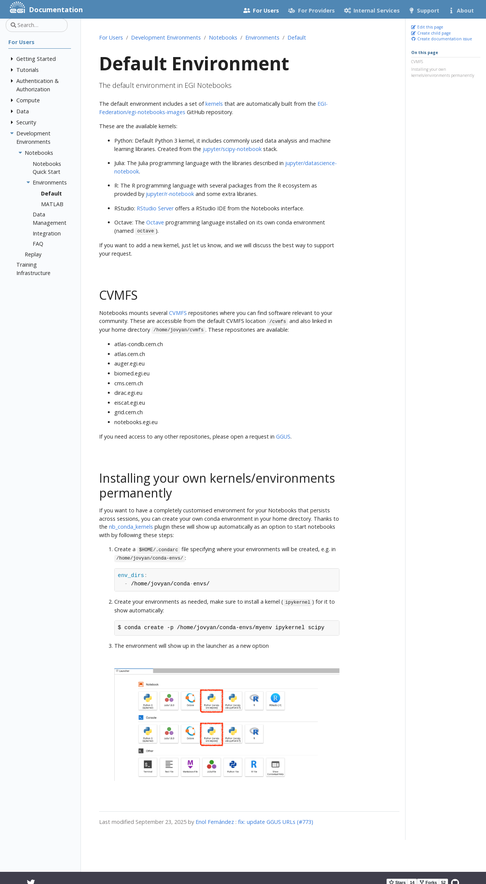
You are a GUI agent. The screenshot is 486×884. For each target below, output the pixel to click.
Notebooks (223, 37)
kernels (214, 103)
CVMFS (417, 61)
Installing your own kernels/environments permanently (442, 72)
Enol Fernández (215, 821)
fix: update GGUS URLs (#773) (275, 821)
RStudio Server (155, 208)
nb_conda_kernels (131, 526)
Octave (155, 222)
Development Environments (166, 37)
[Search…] (37, 25)
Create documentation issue (441, 38)
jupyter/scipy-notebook (232, 149)
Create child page (431, 33)
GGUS (283, 436)
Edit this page (427, 27)
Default (296, 37)
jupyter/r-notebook (170, 193)
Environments (262, 37)
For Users (111, 37)
